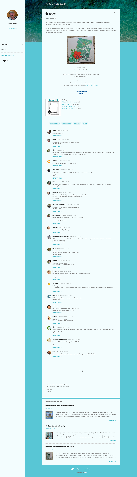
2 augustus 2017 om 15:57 (62, 130)
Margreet (55, 192)
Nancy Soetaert (12, 24)
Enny (54, 182)
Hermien (55, 271)
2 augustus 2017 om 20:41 (63, 227)
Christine (55, 150)
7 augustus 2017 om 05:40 (74, 339)
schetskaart (77, 123)
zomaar (85, 123)
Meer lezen (112, 420)
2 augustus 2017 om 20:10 (70, 215)
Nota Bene (56, 295)
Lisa (54, 351)
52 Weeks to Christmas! (91, 85)
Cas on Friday (66, 104)
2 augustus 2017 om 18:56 (62, 182)
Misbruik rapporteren (7, 55)
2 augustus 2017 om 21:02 (62, 248)
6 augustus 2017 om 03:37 (64, 327)
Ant (54, 306)
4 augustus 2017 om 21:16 (66, 316)
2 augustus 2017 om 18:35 (64, 160)
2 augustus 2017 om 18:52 (66, 169)
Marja (54, 139)
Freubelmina (56, 316)
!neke (54, 130)
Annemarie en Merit (58, 215)
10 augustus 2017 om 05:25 (62, 351)
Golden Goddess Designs (60, 339)
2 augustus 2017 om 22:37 (65, 283)
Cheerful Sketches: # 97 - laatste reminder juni (60, 406)
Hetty (54, 248)
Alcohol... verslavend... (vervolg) (55, 426)
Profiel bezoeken (12, 28)
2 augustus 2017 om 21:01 (74, 236)
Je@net (55, 160)
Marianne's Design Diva (68, 106)
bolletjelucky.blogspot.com (60, 236)
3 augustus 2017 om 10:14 (65, 295)
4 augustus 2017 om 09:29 (61, 306)
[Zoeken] (119, 4)
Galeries (86, 472)
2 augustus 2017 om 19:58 (73, 204)
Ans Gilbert (56, 169)
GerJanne (55, 283)
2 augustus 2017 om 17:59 (64, 150)
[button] (115, 13)
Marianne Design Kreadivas (69, 108)
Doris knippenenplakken (59, 204)
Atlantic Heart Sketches (69, 102)
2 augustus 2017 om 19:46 (64, 192)
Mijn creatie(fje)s (56, 4)
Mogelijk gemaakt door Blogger (81, 469)
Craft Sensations (55, 123)
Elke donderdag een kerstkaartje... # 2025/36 (60, 446)
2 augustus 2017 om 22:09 (64, 271)
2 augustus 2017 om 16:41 (62, 139)
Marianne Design (66, 123)
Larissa (55, 260)
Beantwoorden (57, 136)
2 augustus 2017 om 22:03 (63, 260)
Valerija (55, 227)
